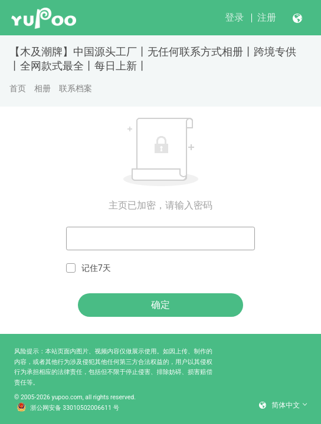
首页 (17, 88)
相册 (42, 88)
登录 (234, 17)
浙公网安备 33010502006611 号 (68, 408)
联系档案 (75, 88)
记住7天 (88, 268)
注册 (266, 17)
